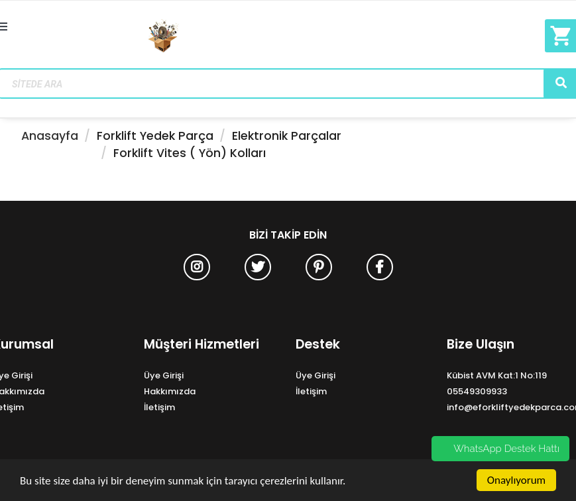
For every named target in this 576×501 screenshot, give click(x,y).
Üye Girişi (164, 375)
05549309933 (477, 391)
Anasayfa (49, 136)
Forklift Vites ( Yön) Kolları (189, 153)
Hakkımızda (170, 391)
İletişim (159, 407)
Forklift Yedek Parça (155, 136)
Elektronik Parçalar (286, 136)
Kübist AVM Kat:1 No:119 (497, 375)
